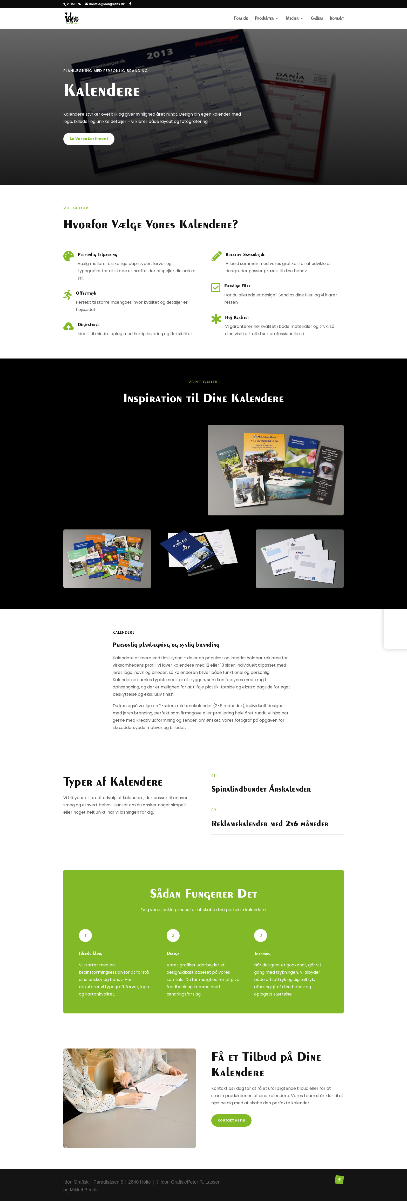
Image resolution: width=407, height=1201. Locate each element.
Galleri (317, 18)
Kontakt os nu (231, 1120)
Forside (241, 18)
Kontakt (337, 18)
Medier (292, 18)
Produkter (264, 18)
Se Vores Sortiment (89, 138)
